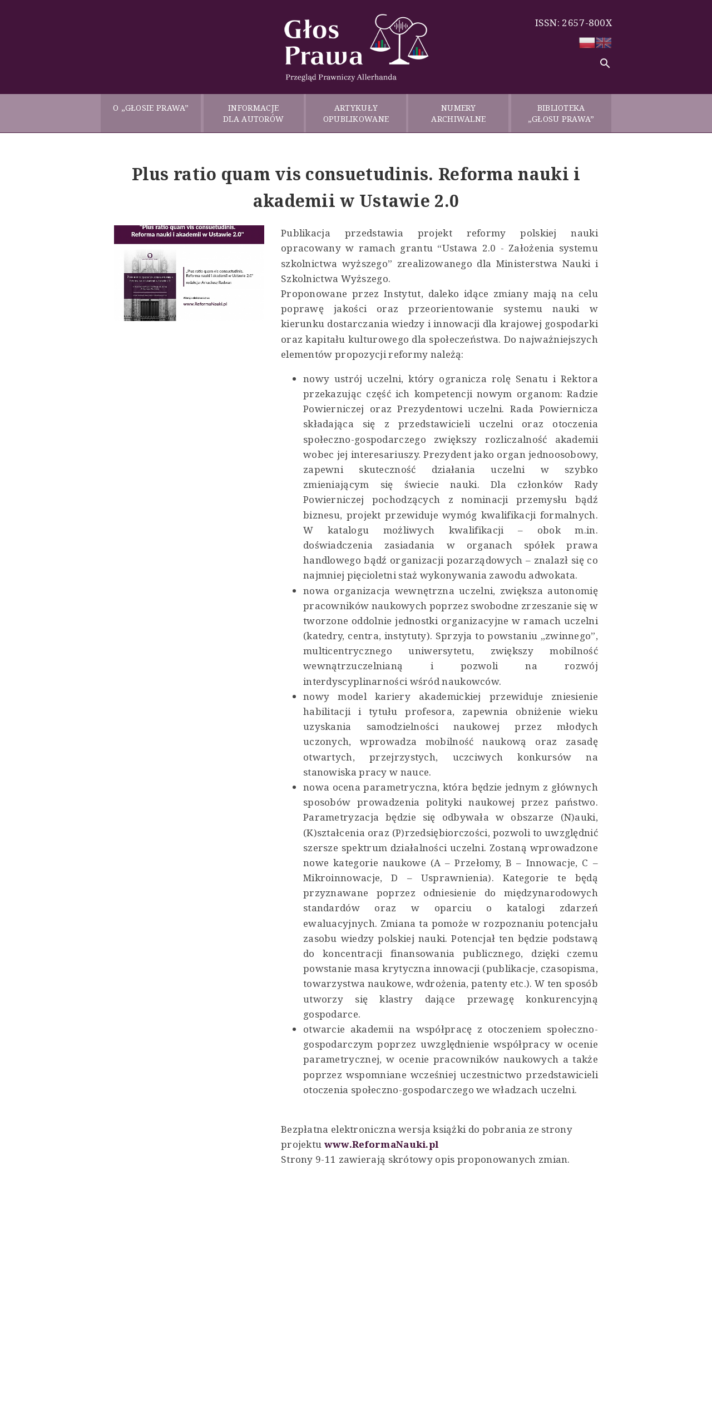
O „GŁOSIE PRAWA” (151, 113)
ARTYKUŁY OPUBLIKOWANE (356, 113)
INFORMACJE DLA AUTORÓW (253, 113)
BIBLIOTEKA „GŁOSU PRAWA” (561, 113)
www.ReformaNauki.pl (381, 1144)
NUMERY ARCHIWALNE (458, 113)
